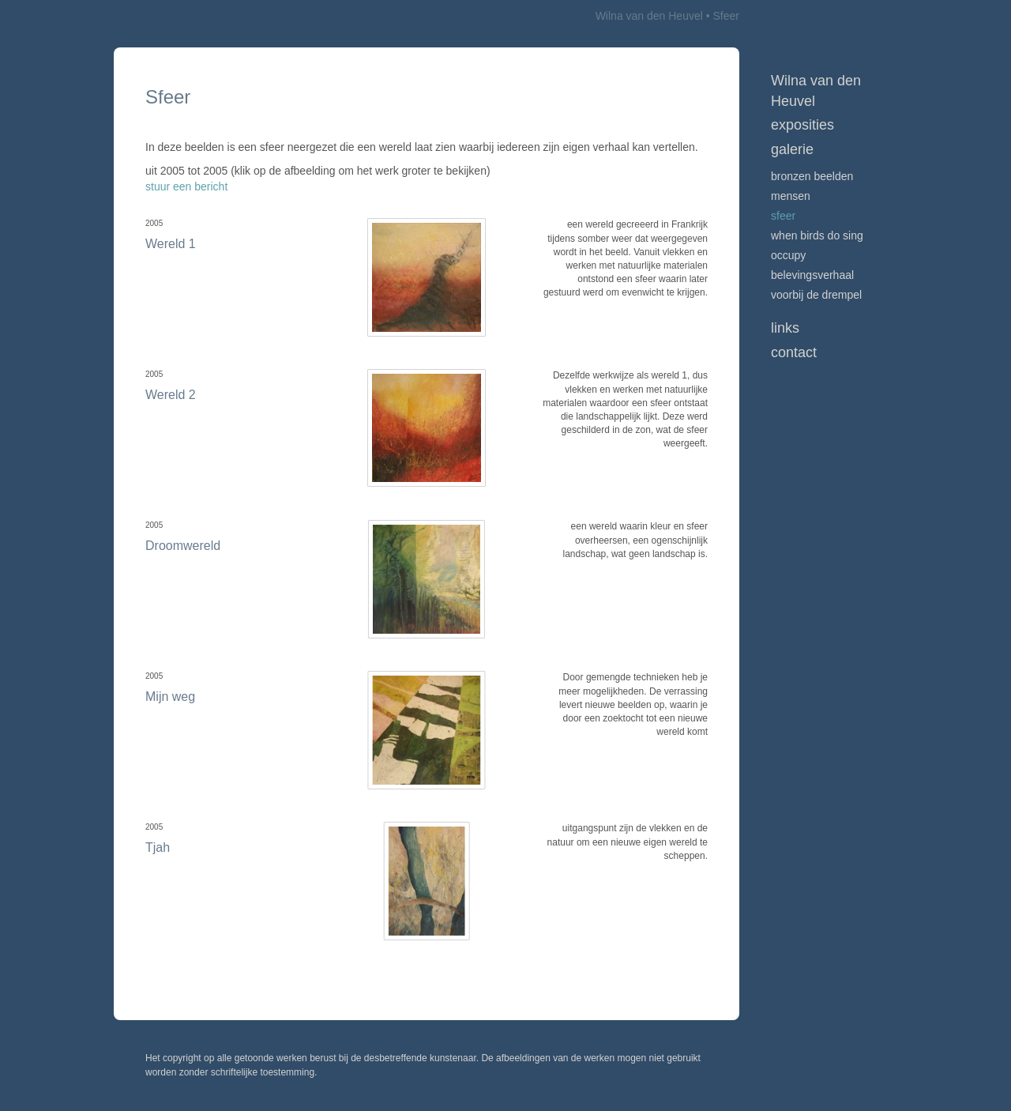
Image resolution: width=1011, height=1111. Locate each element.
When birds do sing (817, 235)
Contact (794, 352)
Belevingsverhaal (812, 275)
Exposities (802, 125)
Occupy (788, 255)
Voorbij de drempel (816, 294)
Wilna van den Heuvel (649, 15)
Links (785, 328)
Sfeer (783, 215)
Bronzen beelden (812, 176)
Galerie (792, 149)
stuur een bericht (186, 186)
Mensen (790, 196)
